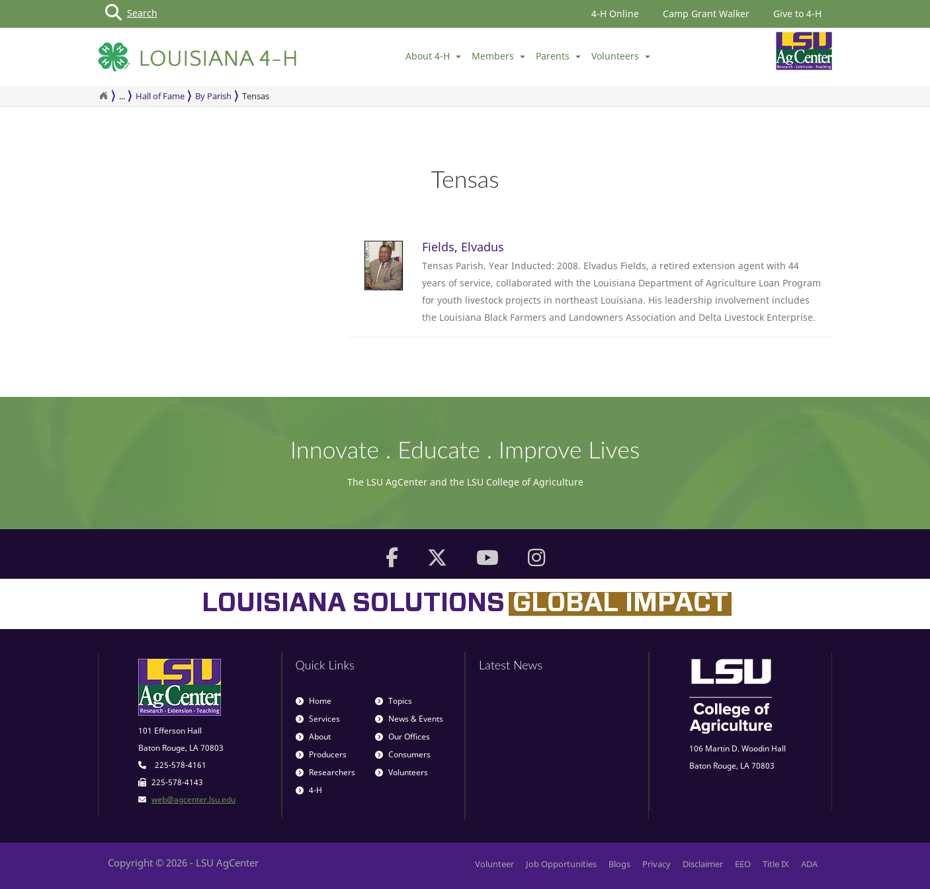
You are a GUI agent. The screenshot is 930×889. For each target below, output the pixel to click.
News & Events (409, 718)
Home (313, 700)
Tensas (255, 96)
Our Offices (402, 736)
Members (498, 56)
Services (318, 718)
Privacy (656, 864)
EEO (743, 864)
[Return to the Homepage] (103, 96)
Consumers (403, 754)
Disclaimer (703, 864)
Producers (321, 754)
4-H (309, 790)
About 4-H (433, 56)
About (313, 736)
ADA (809, 864)
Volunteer (494, 864)
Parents (558, 56)
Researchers (325, 772)
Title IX (776, 864)
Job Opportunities (561, 864)
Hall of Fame (160, 96)
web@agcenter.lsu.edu (193, 799)
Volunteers (620, 56)
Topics (393, 700)
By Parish (213, 96)
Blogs (619, 864)
